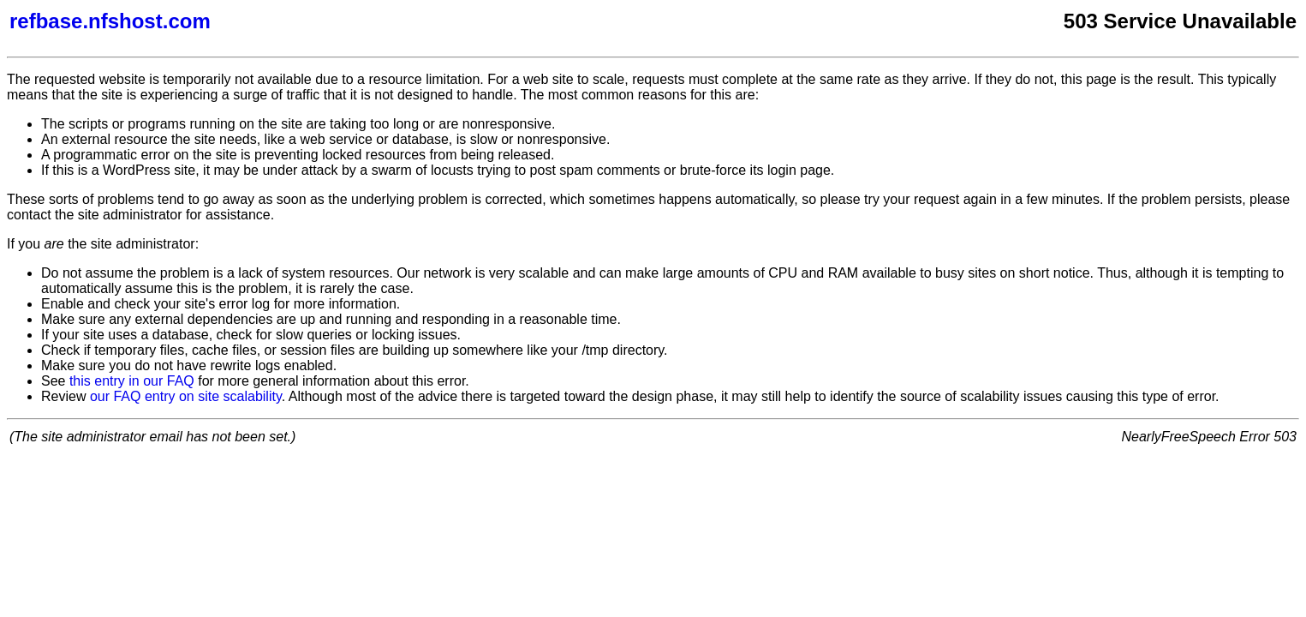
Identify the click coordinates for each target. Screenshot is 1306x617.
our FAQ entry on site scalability (186, 396)
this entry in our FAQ (131, 381)
